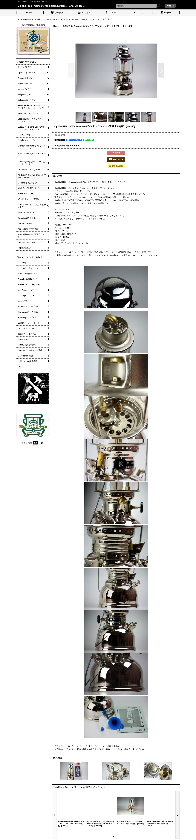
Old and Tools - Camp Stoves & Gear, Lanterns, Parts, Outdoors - (52, 6)
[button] (71, 70)
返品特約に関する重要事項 (66, 145)
